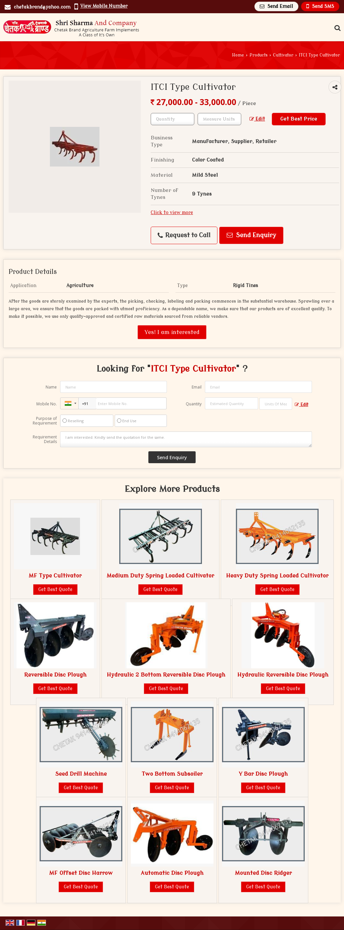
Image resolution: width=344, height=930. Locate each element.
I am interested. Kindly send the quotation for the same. (186, 439)
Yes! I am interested (172, 332)
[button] (104, 6)
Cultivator (283, 55)
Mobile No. (46, 404)
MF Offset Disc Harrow (81, 873)
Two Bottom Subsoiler (172, 774)
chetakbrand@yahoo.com (42, 7)
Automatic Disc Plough (172, 873)
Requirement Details (45, 439)
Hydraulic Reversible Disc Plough (282, 675)
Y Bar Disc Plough (263, 774)
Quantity (194, 404)
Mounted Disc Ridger (263, 873)
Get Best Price (298, 119)
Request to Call (184, 235)
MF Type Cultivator (55, 576)
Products (258, 55)
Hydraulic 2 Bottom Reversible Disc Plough (166, 675)
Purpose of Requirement (45, 421)
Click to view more (172, 212)
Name (51, 387)
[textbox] (219, 119)
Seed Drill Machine (81, 774)
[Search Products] (336, 28)
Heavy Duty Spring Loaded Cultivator (277, 576)
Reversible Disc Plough (55, 675)
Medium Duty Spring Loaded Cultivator (160, 576)
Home (238, 55)
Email (197, 387)
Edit (257, 119)
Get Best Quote (55, 589)
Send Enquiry (251, 235)
